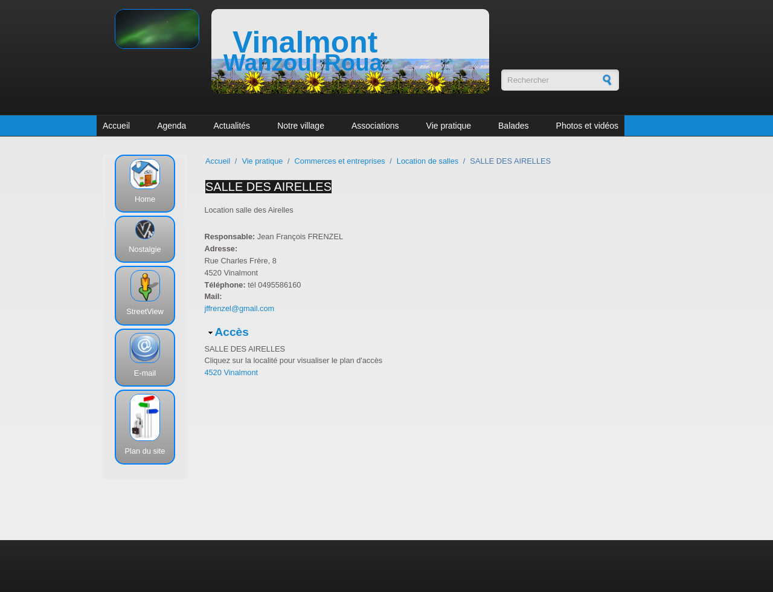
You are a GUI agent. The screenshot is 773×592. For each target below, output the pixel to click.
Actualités (231, 125)
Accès (231, 332)
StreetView (145, 311)
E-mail (145, 373)
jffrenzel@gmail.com (239, 308)
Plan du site (145, 450)
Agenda (171, 125)
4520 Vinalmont (231, 372)
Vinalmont (305, 42)
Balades (513, 125)
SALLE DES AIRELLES (268, 186)
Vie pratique (448, 125)
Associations (375, 125)
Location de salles (427, 161)
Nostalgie (145, 249)
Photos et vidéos (587, 125)
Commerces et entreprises (340, 161)
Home (145, 199)
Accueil (116, 125)
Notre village (300, 125)
